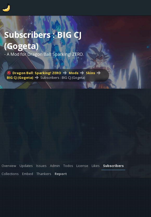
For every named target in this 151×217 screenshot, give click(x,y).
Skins (90, 73)
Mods (73, 73)
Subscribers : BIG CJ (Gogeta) (62, 77)
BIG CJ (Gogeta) (20, 77)
